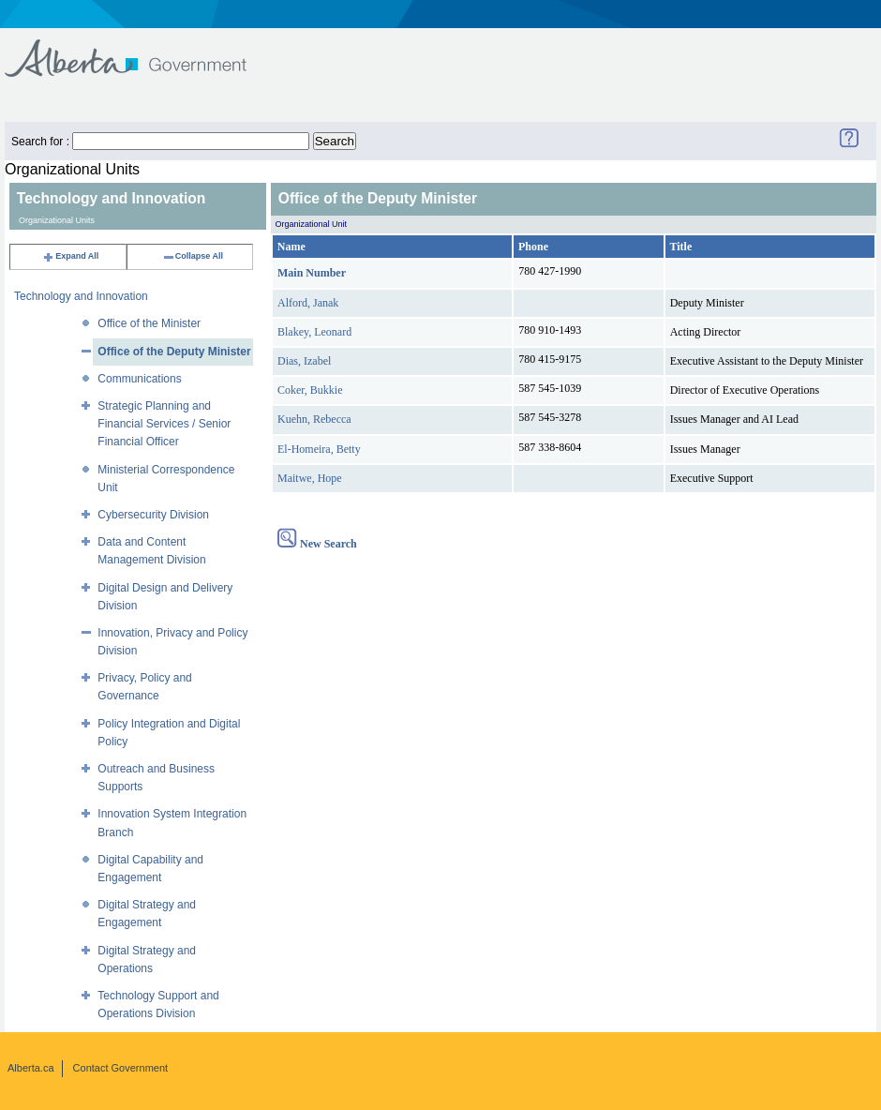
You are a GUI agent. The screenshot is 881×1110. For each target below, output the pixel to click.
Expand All (70, 256)
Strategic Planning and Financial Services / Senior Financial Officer (164, 423)
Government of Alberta (141, 49)
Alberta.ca (30, 1067)
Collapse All (192, 256)
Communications (139, 378)
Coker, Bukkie (310, 390)
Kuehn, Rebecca (314, 419)
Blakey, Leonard (314, 331)
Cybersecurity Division (153, 514)
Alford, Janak (307, 302)
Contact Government (121, 1067)
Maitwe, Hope (309, 478)
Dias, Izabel (304, 361)
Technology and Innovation (81, 296)
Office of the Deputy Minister (173, 351)
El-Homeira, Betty (319, 449)
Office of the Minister (149, 323)
